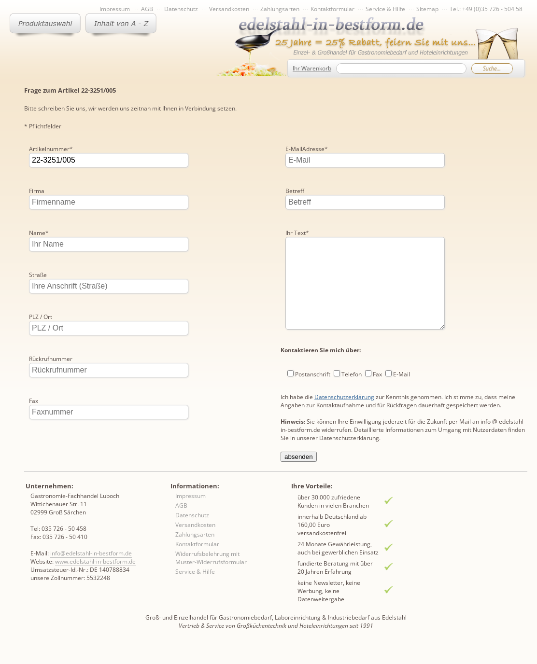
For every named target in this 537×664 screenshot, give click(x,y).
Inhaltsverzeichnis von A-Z (120, 25)
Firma (36, 191)
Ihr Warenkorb (312, 68)
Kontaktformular (332, 9)
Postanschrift (312, 351)
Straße (38, 275)
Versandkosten (229, 9)
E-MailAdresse (50, 443)
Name (39, 233)
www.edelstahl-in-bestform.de (95, 578)
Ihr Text (297, 191)
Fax (33, 401)
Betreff (294, 149)
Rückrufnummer (50, 359)
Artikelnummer (51, 149)
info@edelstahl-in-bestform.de (91, 570)
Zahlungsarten (279, 9)
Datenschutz (181, 9)
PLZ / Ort (40, 317)
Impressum (114, 9)
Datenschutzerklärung (344, 374)
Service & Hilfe (385, 9)
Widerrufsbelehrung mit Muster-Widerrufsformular (211, 575)
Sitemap (427, 9)
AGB (147, 9)
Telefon (351, 351)
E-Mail (401, 351)
